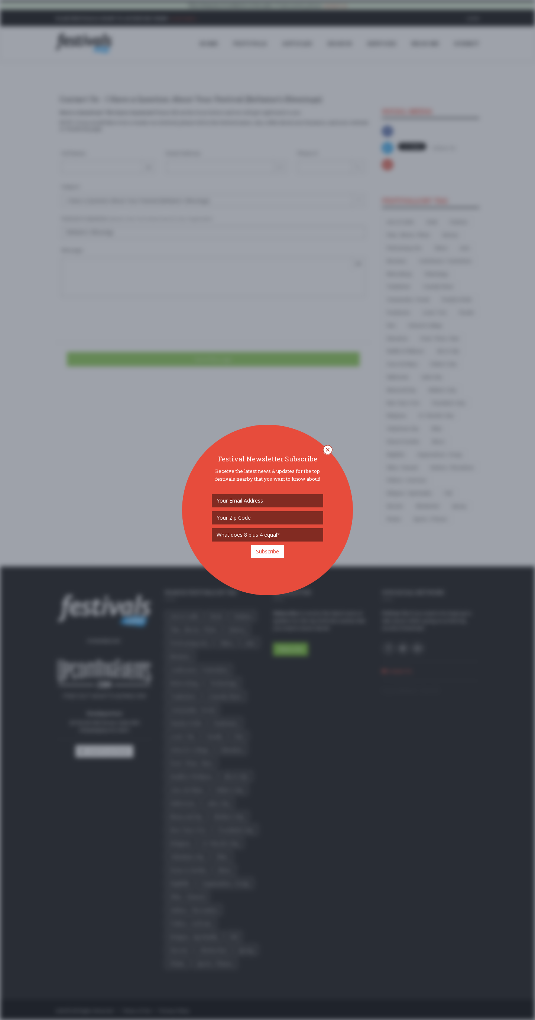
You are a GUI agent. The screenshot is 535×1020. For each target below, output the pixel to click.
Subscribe (267, 551)
